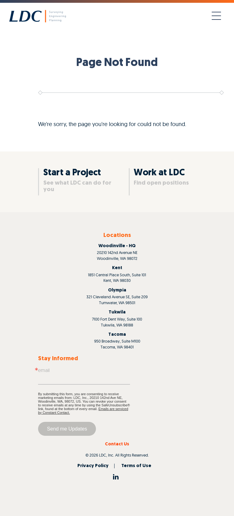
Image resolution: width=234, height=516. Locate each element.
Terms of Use (136, 466)
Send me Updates (67, 428)
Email (44, 370)
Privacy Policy (93, 466)
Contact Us (117, 444)
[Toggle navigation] (216, 16)
